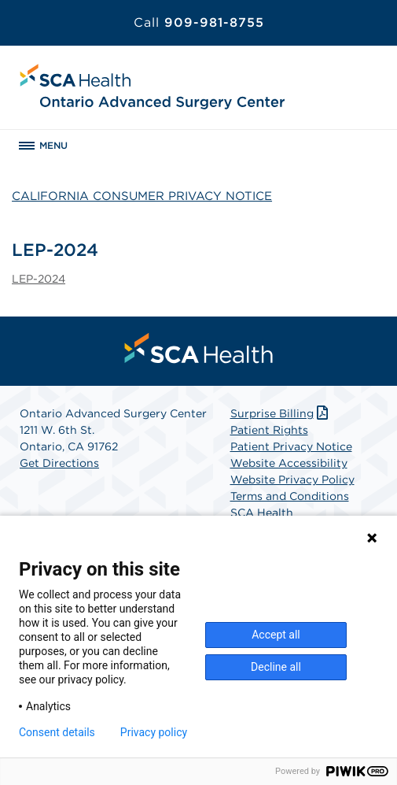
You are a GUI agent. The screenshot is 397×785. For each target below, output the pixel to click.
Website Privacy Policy (292, 479)
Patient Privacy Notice (291, 446)
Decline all (276, 667)
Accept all (276, 634)
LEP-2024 (38, 278)
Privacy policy (153, 732)
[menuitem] (199, 348)
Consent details (57, 732)
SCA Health (261, 512)
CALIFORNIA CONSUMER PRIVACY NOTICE (142, 196)
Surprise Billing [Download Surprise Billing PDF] (281, 413)
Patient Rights (269, 430)
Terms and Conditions (289, 496)
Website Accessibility (288, 463)
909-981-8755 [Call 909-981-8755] (199, 22)
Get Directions (59, 463)
